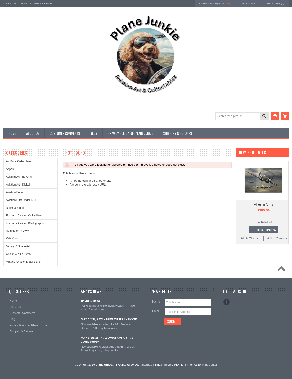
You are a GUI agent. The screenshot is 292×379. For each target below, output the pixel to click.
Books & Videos (15, 207)
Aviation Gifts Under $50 (21, 200)
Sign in (24, 3)
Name (156, 301)
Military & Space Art (18, 246)
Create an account (42, 3)
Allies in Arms (263, 204)
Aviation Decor (15, 192)
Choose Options (266, 229)
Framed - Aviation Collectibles (24, 215)
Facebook (226, 302)
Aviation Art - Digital (18, 184)
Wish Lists (248, 3)
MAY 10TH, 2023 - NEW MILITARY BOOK (109, 319)
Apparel (10, 169)
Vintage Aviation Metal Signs (23, 261)
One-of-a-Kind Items (18, 254)
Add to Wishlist (250, 238)
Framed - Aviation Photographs (25, 223)
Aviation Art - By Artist (19, 176)
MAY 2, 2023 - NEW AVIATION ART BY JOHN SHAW (107, 339)
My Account (9, 3)
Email (156, 311)
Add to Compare (277, 238)
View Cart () (275, 3)
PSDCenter (209, 364)
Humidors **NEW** (17, 230)
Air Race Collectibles (18, 161)
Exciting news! (91, 300)
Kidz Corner (13, 238)
